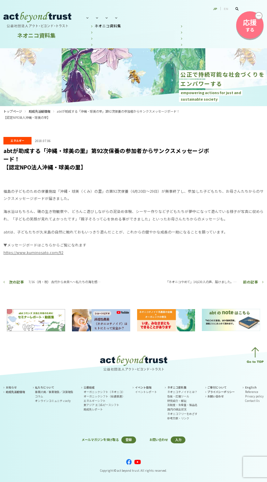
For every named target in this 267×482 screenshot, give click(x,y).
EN (226, 8)
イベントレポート (146, 392)
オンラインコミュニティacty (53, 401)
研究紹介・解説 (176, 401)
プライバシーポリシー (221, 392)
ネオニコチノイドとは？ (182, 392)
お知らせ (11, 387)
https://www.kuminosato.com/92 (33, 252)
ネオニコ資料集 (187, 17)
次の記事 (16, 281)
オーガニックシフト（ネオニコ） (104, 392)
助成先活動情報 (39, 111)
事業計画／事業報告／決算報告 (54, 392)
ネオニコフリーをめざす (182, 414)
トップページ (12, 111)
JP (215, 8)
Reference (251, 392)
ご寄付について (217, 387)
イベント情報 (154, 17)
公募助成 (127, 17)
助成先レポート (93, 409)
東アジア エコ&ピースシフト (101, 405)
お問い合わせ (220, 17)
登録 (128, 439)
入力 (178, 439)
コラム (39, 396)
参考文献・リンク (178, 418)
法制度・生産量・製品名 (182, 405)
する (250, 25)
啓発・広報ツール (178, 396)
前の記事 (250, 281)
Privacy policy (254, 396)
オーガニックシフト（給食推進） (104, 396)
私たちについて (97, 17)
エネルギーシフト (95, 401)
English (251, 387)
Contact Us (252, 401)
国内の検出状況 (176, 409)
